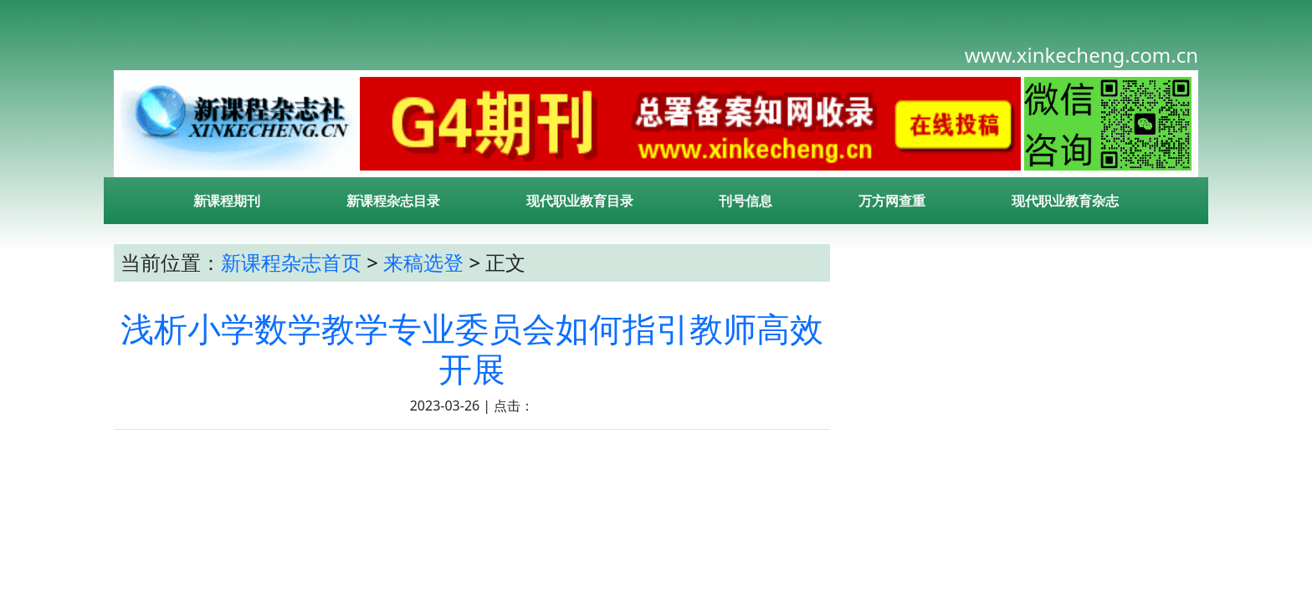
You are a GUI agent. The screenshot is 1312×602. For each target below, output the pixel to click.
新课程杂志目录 (393, 200)
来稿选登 (423, 262)
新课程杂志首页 (291, 262)
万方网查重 (891, 200)
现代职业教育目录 (579, 200)
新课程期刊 (226, 200)
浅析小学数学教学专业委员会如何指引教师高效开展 (471, 348)
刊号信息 (745, 200)
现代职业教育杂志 (1065, 200)
